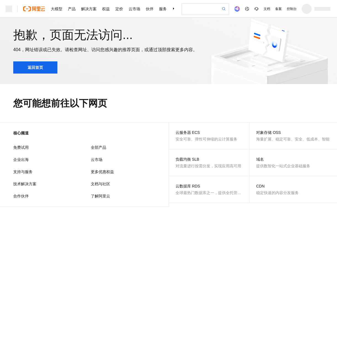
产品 (72, 9)
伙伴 (149, 9)
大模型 (56, 9)
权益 (106, 9)
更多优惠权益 (102, 172)
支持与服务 (23, 172)
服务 (163, 9)
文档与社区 (100, 184)
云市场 (134, 9)
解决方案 (89, 9)
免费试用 (21, 147)
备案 (278, 9)
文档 (267, 9)
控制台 (292, 9)
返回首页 (35, 67)
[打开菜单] (9, 9)
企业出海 (21, 159)
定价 (119, 9)
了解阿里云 (100, 196)
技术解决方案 (24, 184)
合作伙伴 (21, 196)
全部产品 (98, 147)
